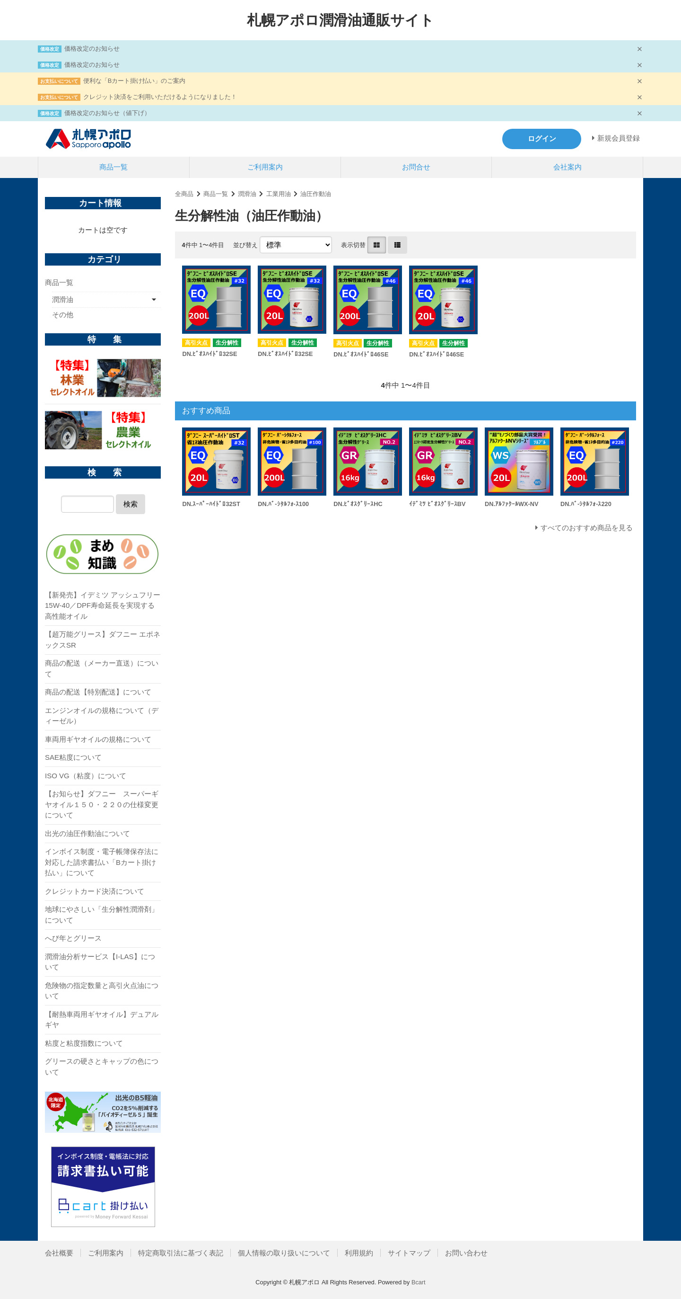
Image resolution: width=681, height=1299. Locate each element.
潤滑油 (247, 193)
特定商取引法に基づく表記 (180, 1253)
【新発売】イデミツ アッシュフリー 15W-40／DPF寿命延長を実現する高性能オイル (102, 605)
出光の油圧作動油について (87, 833)
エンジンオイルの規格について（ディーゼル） (101, 715)
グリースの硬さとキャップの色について (101, 1066)
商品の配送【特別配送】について (98, 692)
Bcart (418, 1282)
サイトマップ (409, 1253)
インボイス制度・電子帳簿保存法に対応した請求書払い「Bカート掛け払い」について (101, 862)
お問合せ (416, 167)
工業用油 (278, 193)
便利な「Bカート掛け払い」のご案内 (134, 80)
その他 (62, 315)
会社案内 (567, 167)
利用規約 (359, 1253)
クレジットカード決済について (94, 891)
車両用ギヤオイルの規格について (98, 739)
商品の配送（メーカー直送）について (101, 668)
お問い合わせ (466, 1253)
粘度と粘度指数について (84, 1043)
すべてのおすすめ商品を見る (587, 528)
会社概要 (59, 1253)
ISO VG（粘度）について (85, 776)
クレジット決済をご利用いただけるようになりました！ (160, 96)
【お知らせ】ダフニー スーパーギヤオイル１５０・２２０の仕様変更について (101, 804)
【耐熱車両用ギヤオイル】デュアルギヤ (101, 1019)
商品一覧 (113, 167)
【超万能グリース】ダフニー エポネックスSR (102, 639)
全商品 (184, 193)
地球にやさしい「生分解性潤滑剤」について (101, 914)
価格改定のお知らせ (92, 48)
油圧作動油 (315, 193)
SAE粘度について (73, 757)
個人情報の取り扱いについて (284, 1253)
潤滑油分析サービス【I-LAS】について (100, 961)
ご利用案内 (265, 167)
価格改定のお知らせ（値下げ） (107, 112)
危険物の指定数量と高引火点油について (101, 990)
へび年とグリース (73, 938)
